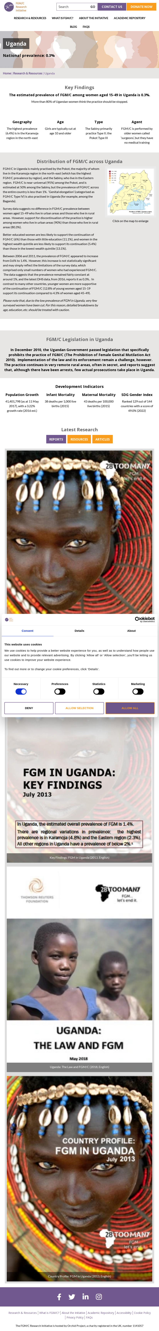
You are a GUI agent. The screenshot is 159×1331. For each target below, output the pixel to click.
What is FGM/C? (62, 18)
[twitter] (72, 1297)
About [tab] (131, 630)
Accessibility (124, 1313)
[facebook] (59, 1297)
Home (7, 73)
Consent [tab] (27, 630)
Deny (29, 708)
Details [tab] (79, 630)
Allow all (130, 708)
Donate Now (141, 7)
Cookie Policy (142, 1313)
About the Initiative (93, 18)
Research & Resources (30, 18)
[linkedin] (85, 1297)
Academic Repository (129, 18)
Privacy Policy (74, 1317)
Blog (73, 26)
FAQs (86, 26)
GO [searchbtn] (92, 7)
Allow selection (79, 708)
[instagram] (99, 1297)
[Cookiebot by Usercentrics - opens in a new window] (138, 620)
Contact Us (112, 7)
